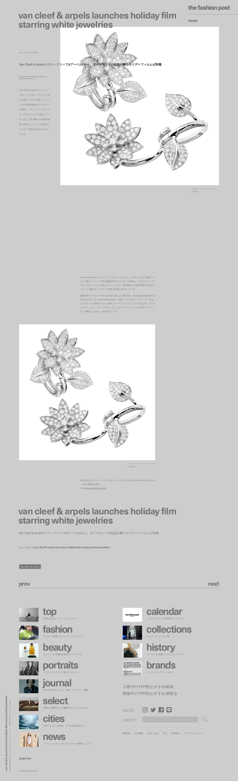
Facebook (161, 709)
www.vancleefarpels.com (95, 488)
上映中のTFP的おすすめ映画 (148, 686)
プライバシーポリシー (194, 733)
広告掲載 (139, 733)
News (193, 20)
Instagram (145, 709)
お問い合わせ (153, 733)
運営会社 (127, 733)
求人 (165, 733)
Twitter (153, 709)
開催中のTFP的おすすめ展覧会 (150, 693)
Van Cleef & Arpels (30, 566)
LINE (169, 709)
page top (25, 758)
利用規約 (175, 733)
